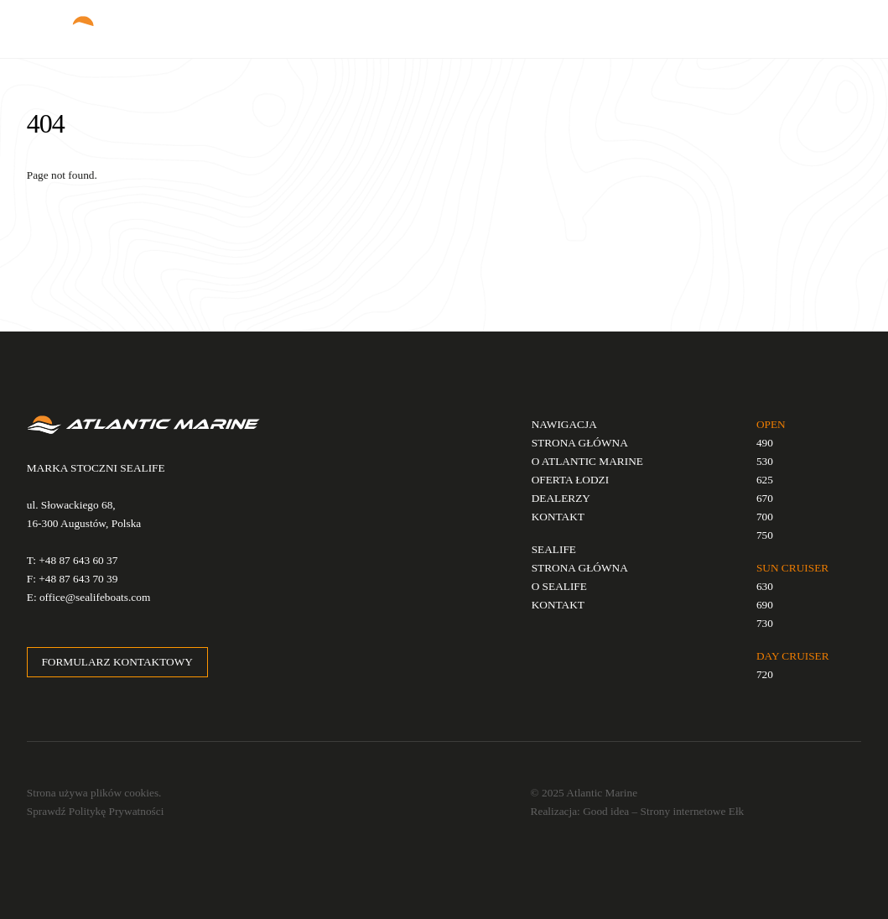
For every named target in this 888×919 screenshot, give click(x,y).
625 (764, 479)
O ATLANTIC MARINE (587, 461)
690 (764, 604)
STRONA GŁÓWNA (580, 442)
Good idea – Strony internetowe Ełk (663, 811)
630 (764, 586)
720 (764, 674)
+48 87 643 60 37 (78, 560)
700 (764, 516)
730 (764, 623)
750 (764, 535)
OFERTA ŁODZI (571, 479)
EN (712, 29)
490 (764, 442)
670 (764, 498)
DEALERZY (561, 498)
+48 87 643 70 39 (78, 578)
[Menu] (836, 22)
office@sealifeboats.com (94, 597)
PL (691, 29)
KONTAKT (558, 516)
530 (764, 461)
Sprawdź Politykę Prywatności (95, 811)
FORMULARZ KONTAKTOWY (116, 661)
